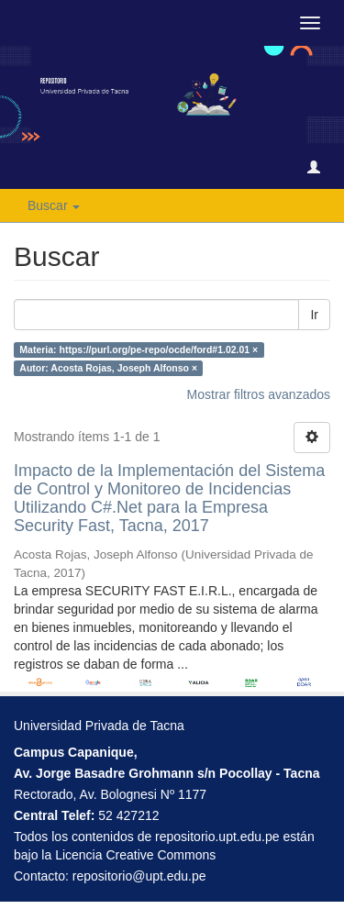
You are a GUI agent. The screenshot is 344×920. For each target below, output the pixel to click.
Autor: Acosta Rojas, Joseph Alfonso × (108, 367)
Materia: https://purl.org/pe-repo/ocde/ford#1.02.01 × (138, 349)
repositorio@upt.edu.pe (139, 876)
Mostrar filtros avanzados (258, 394)
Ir (314, 314)
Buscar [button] (54, 205)
